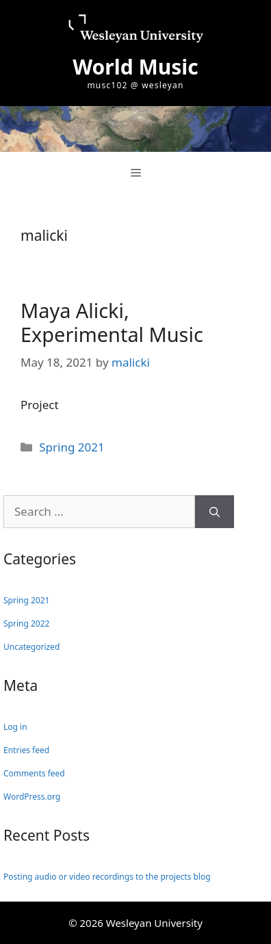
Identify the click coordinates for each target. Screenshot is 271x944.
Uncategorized (31, 647)
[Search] (214, 511)
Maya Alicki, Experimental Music (112, 322)
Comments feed (34, 773)
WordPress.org (31, 796)
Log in (15, 727)
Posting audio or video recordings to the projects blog (107, 876)
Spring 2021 (71, 447)
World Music (135, 67)
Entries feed (26, 750)
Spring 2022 (26, 623)
